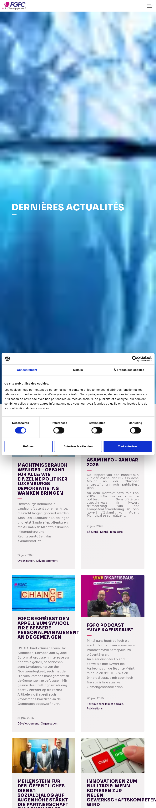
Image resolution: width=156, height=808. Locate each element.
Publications (95, 708)
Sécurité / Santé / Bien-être (105, 532)
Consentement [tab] (27, 369)
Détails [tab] (78, 369)
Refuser (28, 446)
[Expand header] (150, 6)
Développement (47, 561)
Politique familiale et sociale (105, 704)
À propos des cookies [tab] (129, 369)
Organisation (26, 561)
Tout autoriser (127, 446)
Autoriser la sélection (78, 446)
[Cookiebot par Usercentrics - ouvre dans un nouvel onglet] (135, 359)
